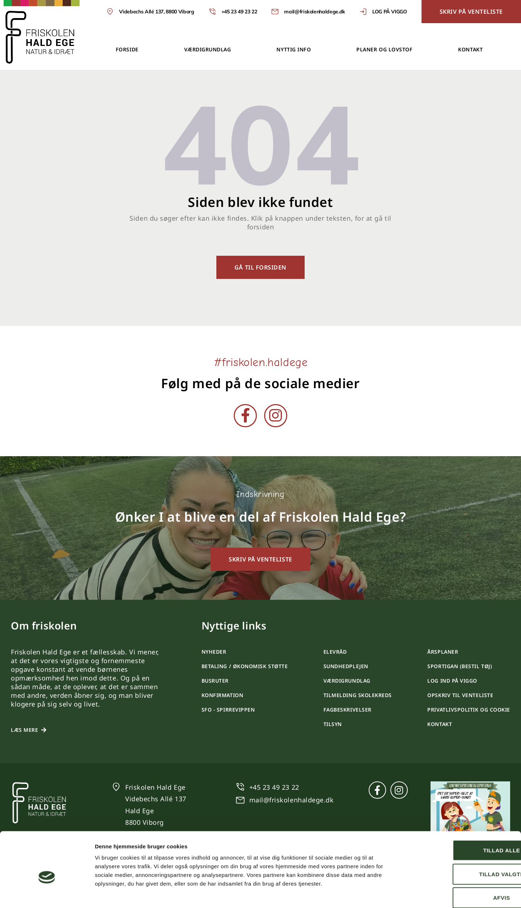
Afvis (460, 860)
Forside (127, 49)
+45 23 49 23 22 (274, 787)
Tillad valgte (460, 837)
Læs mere (24, 729)
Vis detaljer (376, 894)
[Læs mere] (44, 730)
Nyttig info (293, 49)
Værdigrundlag (207, 49)
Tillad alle (460, 813)
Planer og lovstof (384, 49)
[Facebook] (245, 415)
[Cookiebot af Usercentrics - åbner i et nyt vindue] (47, 893)
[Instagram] (275, 415)
